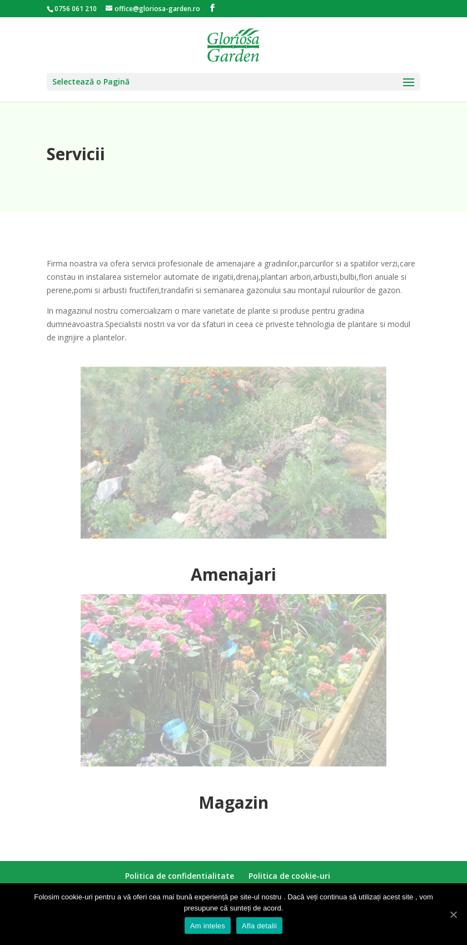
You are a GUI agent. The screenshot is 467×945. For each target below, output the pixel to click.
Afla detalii (259, 926)
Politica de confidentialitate (179, 875)
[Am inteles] (453, 914)
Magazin (233, 802)
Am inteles (207, 926)
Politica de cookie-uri (289, 875)
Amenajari (233, 574)
